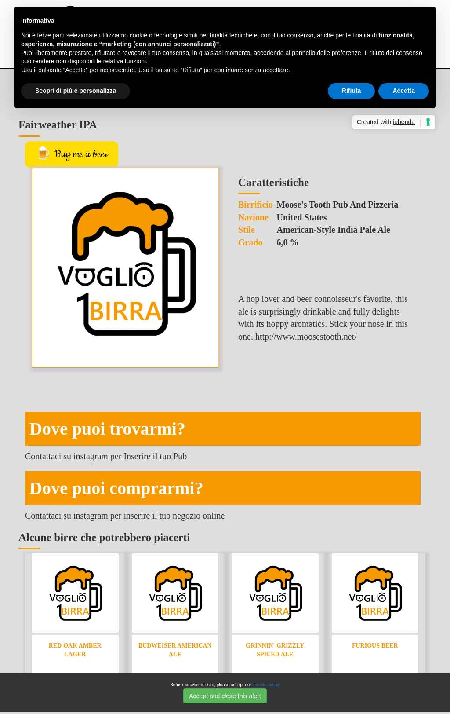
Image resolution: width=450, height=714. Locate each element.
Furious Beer (375, 645)
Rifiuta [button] (351, 90)
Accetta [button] (403, 90)
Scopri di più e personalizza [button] (75, 90)
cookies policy (266, 684)
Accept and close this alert (225, 695)
